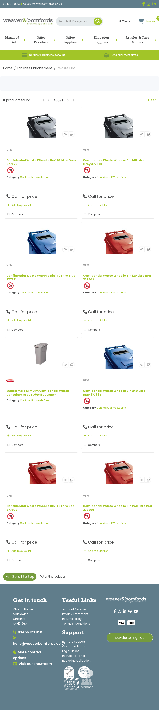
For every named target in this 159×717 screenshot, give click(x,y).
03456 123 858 (27, 632)
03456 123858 (12, 4)
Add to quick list (18, 205)
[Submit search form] (98, 21)
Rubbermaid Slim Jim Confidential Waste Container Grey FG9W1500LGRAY (37, 393)
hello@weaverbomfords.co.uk (42, 4)
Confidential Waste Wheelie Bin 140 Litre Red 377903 (40, 508)
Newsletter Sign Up (130, 637)
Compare (14, 214)
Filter (152, 100)
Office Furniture (41, 40)
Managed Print (12, 40)
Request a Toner (73, 656)
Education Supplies (101, 40)
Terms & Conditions (76, 624)
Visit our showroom (32, 663)
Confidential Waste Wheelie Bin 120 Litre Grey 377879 (41, 162)
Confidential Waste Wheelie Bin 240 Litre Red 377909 (117, 508)
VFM (9, 150)
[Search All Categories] (79, 21)
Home (7, 68)
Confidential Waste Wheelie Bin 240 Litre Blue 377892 (114, 393)
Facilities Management (34, 68)
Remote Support (73, 642)
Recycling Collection (76, 661)
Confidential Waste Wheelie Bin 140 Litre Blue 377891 (40, 277)
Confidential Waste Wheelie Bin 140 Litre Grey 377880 (114, 162)
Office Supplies (70, 40)
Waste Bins (66, 68)
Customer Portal (73, 646)
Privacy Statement (75, 614)
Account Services (74, 609)
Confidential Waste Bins (34, 177)
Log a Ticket (70, 651)
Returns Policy (72, 619)
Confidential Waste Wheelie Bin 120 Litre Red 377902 (117, 277)
